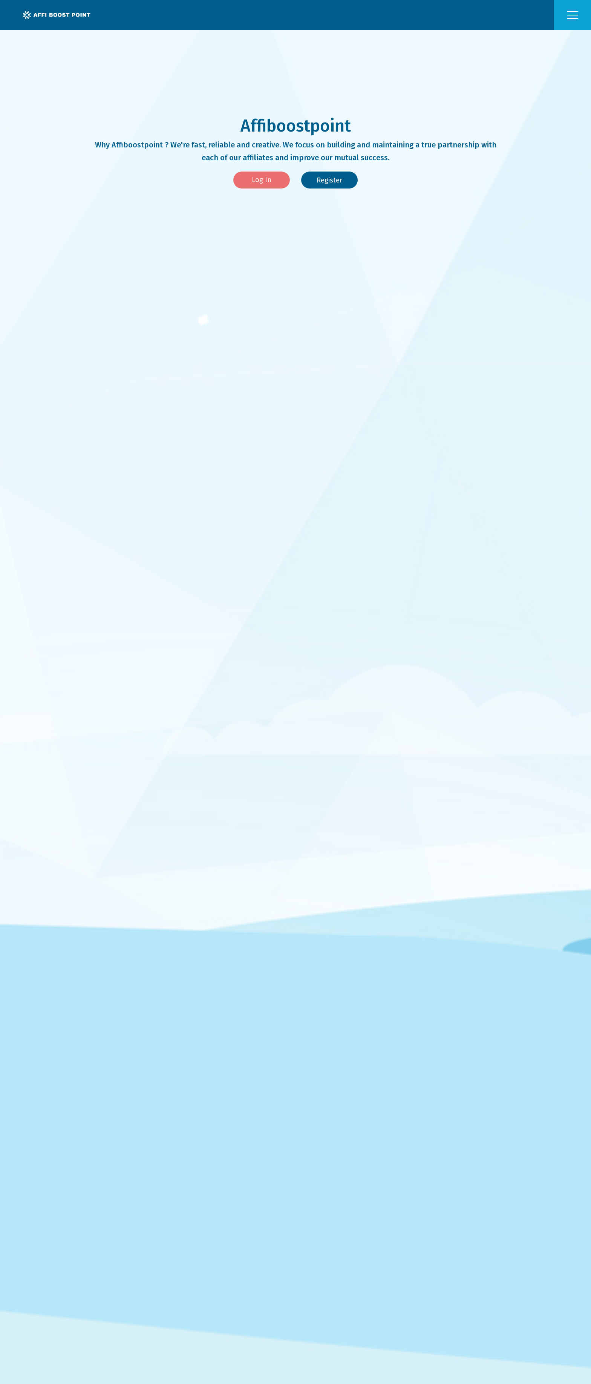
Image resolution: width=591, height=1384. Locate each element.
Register (329, 180)
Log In (261, 180)
